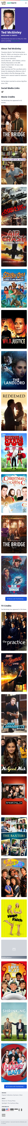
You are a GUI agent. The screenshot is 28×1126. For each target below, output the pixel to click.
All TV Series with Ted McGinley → (15, 1086)
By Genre (16, 1095)
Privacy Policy (11, 1101)
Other (21, 1095)
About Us (4, 1101)
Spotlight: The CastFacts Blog (10, 1103)
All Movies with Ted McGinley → (16, 599)
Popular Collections (7, 1095)
